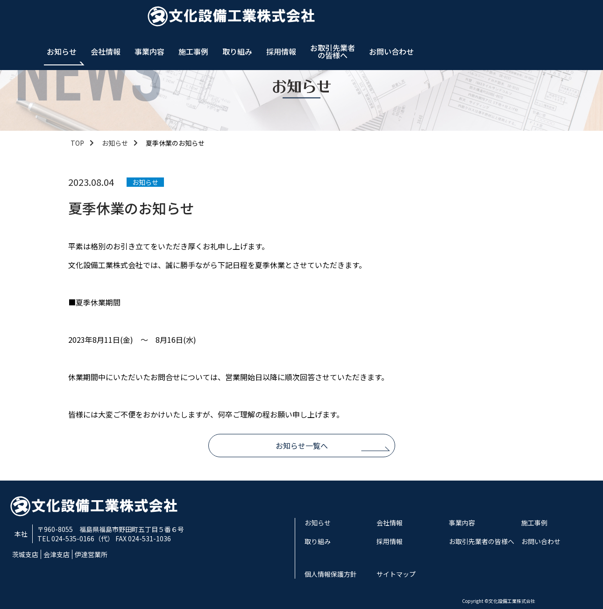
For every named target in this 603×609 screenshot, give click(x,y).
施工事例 (371, 18)
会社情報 (283, 18)
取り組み (415, 18)
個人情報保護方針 (331, 574)
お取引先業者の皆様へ (510, 18)
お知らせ (239, 18)
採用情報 (459, 18)
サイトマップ (396, 574)
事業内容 (327, 18)
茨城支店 (25, 554)
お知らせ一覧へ (302, 445)
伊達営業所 (91, 554)
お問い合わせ (568, 18)
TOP (77, 143)
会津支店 (56, 554)
